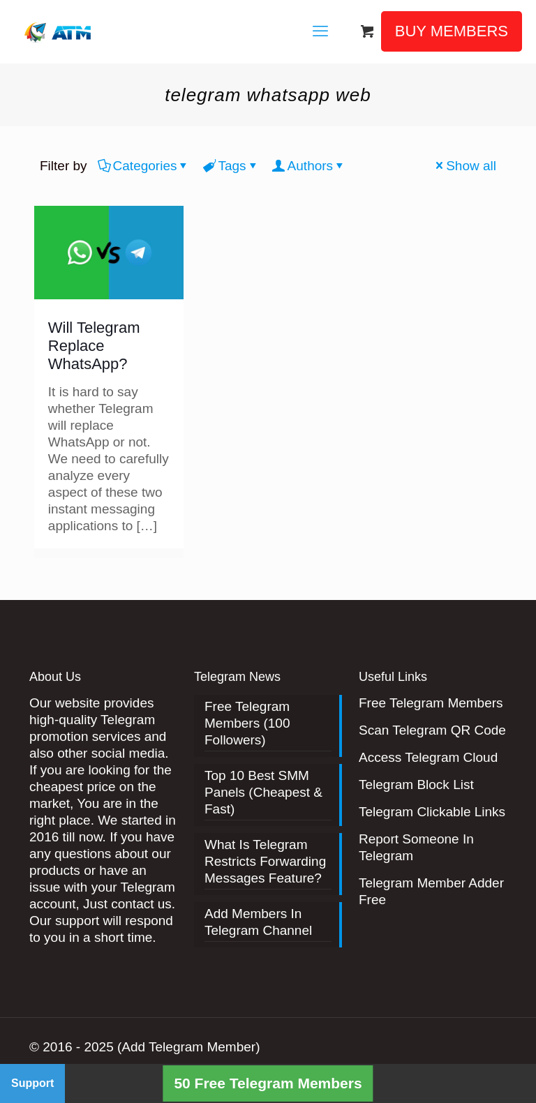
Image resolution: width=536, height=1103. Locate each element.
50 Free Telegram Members (268, 1083)
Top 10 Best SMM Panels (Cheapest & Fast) (263, 792)
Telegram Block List (416, 784)
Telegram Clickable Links (432, 811)
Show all (464, 165)
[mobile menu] (320, 31)
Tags (230, 165)
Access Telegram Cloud (428, 757)
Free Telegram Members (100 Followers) (247, 723)
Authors (309, 165)
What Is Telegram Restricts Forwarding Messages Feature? (265, 861)
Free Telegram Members (431, 703)
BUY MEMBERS (451, 31)
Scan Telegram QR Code (432, 730)
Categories (144, 165)
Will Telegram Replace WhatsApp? (94, 346)
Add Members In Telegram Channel (258, 922)
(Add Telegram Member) (188, 1047)
